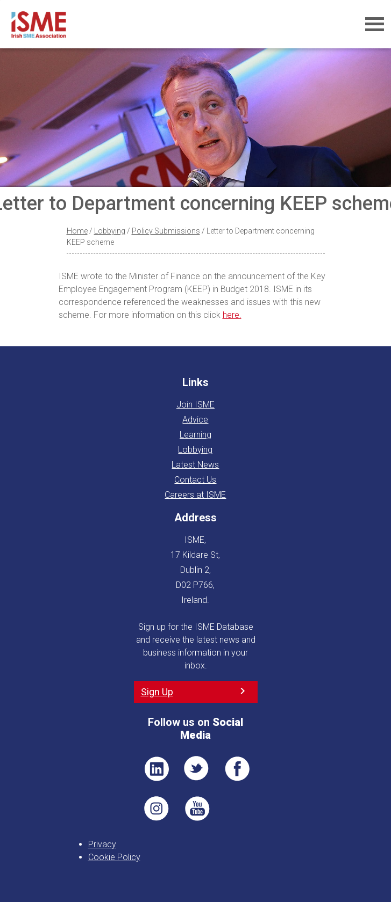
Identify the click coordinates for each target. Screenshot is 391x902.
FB (237, 768)
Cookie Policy (114, 857)
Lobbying (109, 231)
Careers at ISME (195, 495)
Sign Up (157, 691)
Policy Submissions (166, 231)
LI (156, 768)
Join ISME (195, 404)
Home (77, 231)
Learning (195, 435)
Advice (195, 419)
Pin (156, 808)
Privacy (102, 844)
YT (196, 808)
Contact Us (195, 480)
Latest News (195, 465)
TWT (196, 768)
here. (232, 315)
